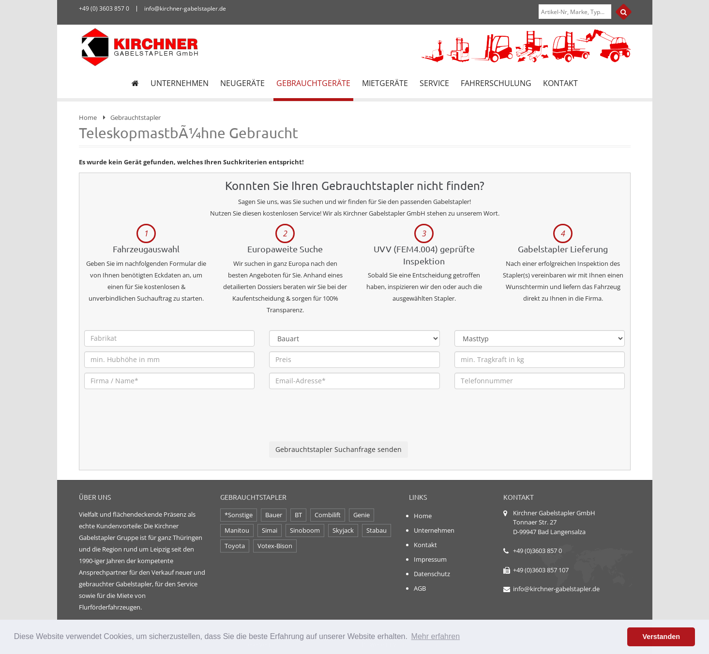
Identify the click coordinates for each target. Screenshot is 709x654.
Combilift (328, 514)
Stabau (376, 530)
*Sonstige (239, 514)
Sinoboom (305, 530)
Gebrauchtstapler (135, 117)
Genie (361, 514)
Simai (269, 530)
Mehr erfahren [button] (435, 636)
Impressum (430, 559)
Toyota (235, 545)
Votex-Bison (274, 545)
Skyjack (343, 530)
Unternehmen (434, 530)
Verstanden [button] (661, 636)
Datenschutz (432, 573)
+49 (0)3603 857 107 (541, 570)
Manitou (237, 530)
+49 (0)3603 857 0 (537, 550)
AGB (420, 588)
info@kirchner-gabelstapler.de (556, 588)
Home (88, 117)
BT (298, 514)
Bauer (273, 514)
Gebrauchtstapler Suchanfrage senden (338, 449)
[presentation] (342, 422)
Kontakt (425, 544)
